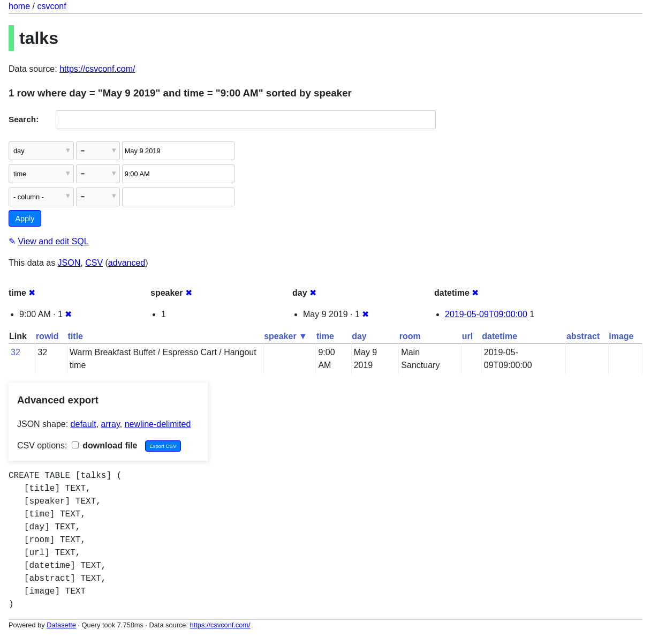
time (325, 336)
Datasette (61, 625)
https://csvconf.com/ (97, 68)
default (83, 424)
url (467, 336)
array (110, 424)
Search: (24, 119)
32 (15, 352)
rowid (47, 336)
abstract (583, 336)
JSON (69, 262)
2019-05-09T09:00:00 (486, 314)
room (410, 336)
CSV (94, 262)
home (19, 6)
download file (105, 445)
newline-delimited (158, 424)
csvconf (51, 6)
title (75, 336)
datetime (499, 336)
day (359, 336)
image (621, 336)
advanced (126, 262)
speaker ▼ (285, 336)
